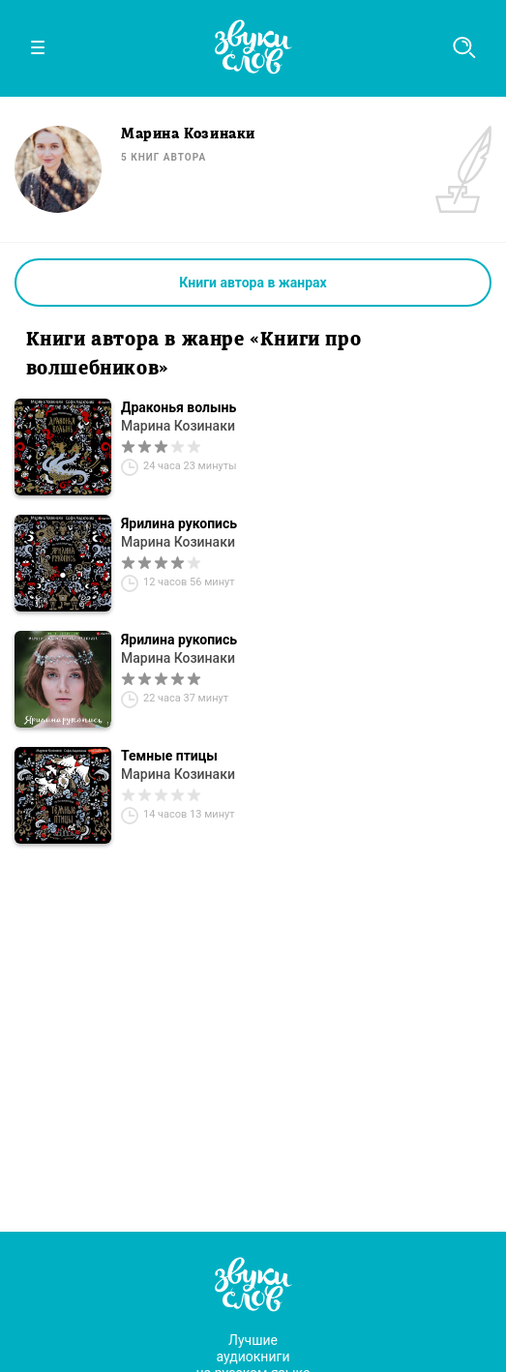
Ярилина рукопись (179, 523)
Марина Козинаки (178, 425)
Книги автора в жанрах (252, 282)
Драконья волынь (178, 407)
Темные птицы (169, 755)
